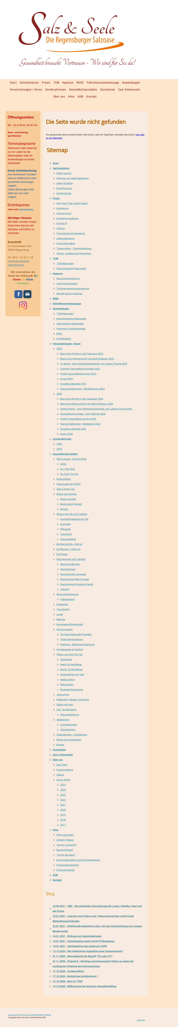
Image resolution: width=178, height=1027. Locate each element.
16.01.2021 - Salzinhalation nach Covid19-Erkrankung (83, 941)
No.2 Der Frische (69, 474)
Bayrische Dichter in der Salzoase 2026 (81, 398)
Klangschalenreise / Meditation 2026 (80, 423)
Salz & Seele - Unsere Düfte (71, 459)
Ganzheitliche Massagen (70, 323)
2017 (63, 824)
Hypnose (67, 82)
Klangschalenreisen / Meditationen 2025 (82, 388)
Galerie (60, 774)
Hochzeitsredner (65, 243)
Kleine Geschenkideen (68, 739)
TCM (56, 82)
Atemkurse (62, 208)
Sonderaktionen (55, 89)
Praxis (46, 82)
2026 (59, 393)
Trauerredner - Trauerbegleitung (74, 248)
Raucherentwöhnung (68, 278)
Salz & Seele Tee (65, 489)
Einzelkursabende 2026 (73, 428)
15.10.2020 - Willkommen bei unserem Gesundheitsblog (84, 986)
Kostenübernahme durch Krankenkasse (78, 860)
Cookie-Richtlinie (36, 1015)
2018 (63, 819)
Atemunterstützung (67, 594)
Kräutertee (62, 604)
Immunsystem (64, 629)
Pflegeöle (65, 529)
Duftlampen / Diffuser (68, 549)
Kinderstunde (63, 193)
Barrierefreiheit (64, 850)
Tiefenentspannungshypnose (72, 288)
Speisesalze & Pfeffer (68, 484)
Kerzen (64, 509)
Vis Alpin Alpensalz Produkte (76, 634)
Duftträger (62, 554)
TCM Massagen (65, 263)
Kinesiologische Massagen (71, 268)
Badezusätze (67, 679)
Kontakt (91, 96)
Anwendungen (131, 82)
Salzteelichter (68, 729)
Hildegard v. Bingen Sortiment (72, 699)
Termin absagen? (66, 855)
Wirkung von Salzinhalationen (72, 178)
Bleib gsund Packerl (71, 504)
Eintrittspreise (64, 188)
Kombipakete (63, 338)
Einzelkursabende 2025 (73, 383)
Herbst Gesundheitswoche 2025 (78, 373)
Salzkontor (66, 659)
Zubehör (65, 589)
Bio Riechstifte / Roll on (69, 544)
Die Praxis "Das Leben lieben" (72, 203)
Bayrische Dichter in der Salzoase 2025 (81, 353)
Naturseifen (66, 684)
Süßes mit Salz (64, 704)
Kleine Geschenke (66, 494)
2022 (63, 794)
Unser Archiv (63, 779)
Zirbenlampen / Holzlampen (71, 734)
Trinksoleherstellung (71, 639)
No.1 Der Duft (67, 469)
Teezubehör (63, 609)
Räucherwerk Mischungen (74, 579)
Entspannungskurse (67, 218)
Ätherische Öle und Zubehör (71, 514)
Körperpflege (63, 479)
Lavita (59, 614)
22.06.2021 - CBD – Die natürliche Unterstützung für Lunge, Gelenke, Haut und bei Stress (97, 909)
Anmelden (141, 1020)
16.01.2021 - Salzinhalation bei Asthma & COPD (80, 946)
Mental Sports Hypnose (69, 293)
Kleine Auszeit (68, 499)
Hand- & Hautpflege (71, 664)
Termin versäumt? (66, 844)
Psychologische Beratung (70, 233)
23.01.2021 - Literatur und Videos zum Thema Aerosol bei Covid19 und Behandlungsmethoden (93, 919)
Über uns (59, 96)
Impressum (12, 1015)
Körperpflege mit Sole (72, 674)
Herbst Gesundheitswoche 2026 (78, 418)
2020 (63, 809)
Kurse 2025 (66, 378)
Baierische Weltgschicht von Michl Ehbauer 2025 (87, 358)
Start (13, 82)
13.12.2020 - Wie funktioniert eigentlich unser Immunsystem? (88, 951)
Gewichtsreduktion (66, 283)
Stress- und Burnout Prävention (73, 253)
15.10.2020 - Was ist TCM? (68, 981)
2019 (63, 814)
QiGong (60, 228)
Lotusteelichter (68, 724)
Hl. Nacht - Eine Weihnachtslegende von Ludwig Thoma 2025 (93, 363)
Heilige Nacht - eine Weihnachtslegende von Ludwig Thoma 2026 (96, 408)
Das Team (61, 764)
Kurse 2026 (66, 433)
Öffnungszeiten (65, 834)
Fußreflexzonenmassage (103, 82)
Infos (71, 96)
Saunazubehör (68, 539)
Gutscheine (107, 89)
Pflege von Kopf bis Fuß (69, 654)
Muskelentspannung (71, 689)
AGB (80, 96)
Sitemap (47, 1015)
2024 (63, 789)
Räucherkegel (67, 569)
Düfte (63, 464)
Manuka (60, 619)
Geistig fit (61, 223)
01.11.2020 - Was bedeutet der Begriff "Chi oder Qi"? (82, 956)
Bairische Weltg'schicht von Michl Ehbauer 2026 (86, 403)
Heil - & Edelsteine (66, 709)
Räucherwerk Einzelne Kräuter (76, 584)
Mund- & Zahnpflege (71, 669)
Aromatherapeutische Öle (74, 519)
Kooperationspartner (67, 865)
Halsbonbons (67, 599)
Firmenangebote (65, 870)
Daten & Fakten (64, 183)
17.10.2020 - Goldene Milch (68, 971)
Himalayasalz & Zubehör (69, 649)
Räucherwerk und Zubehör (71, 559)
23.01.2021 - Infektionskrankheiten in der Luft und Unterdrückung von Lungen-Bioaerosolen (98, 929)
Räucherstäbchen (70, 564)
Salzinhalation (29, 82)
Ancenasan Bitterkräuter (69, 624)
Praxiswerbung (64, 769)
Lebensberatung (65, 238)
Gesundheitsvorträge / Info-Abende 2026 (83, 413)
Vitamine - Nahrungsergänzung (77, 644)
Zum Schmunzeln (129, 89)
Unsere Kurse (63, 213)
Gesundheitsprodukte (83, 89)
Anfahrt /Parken (65, 839)
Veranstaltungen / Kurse (26, 89)
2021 (63, 804)
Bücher (60, 744)
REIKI (80, 82)
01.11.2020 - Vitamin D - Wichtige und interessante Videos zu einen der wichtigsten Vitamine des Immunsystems (93, 964)
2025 (59, 348)
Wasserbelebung (69, 714)
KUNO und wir (64, 173)
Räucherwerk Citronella (73, 574)
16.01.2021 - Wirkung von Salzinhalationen (77, 936)
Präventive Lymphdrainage (71, 328)
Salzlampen (62, 719)
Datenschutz (24, 1015)
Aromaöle (65, 524)
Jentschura (62, 694)
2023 (63, 799)
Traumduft (66, 534)
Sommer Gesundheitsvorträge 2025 (80, 368)
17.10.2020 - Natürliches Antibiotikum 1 (75, 976)
